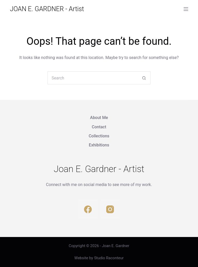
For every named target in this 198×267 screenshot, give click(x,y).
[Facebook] (88, 209)
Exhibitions (99, 145)
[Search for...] (92, 77)
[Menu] (186, 9)
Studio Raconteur (109, 258)
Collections (99, 136)
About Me (99, 117)
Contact (99, 126)
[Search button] (144, 77)
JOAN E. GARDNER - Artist (47, 9)
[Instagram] (110, 209)
